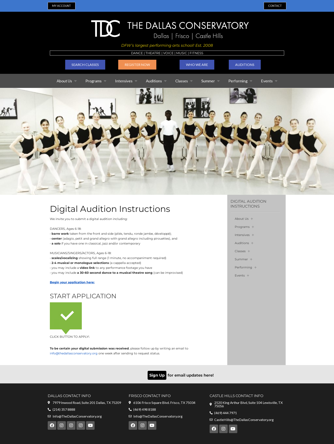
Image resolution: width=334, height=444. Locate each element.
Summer (210, 81)
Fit (192, 53)
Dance (137, 53)
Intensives (126, 81)
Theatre (153, 53)
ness (199, 53)
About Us (67, 81)
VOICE (168, 53)
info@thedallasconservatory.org (74, 353)
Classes (184, 81)
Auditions (156, 81)
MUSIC (181, 53)
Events (269, 81)
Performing (240, 81)
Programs (96, 81)
